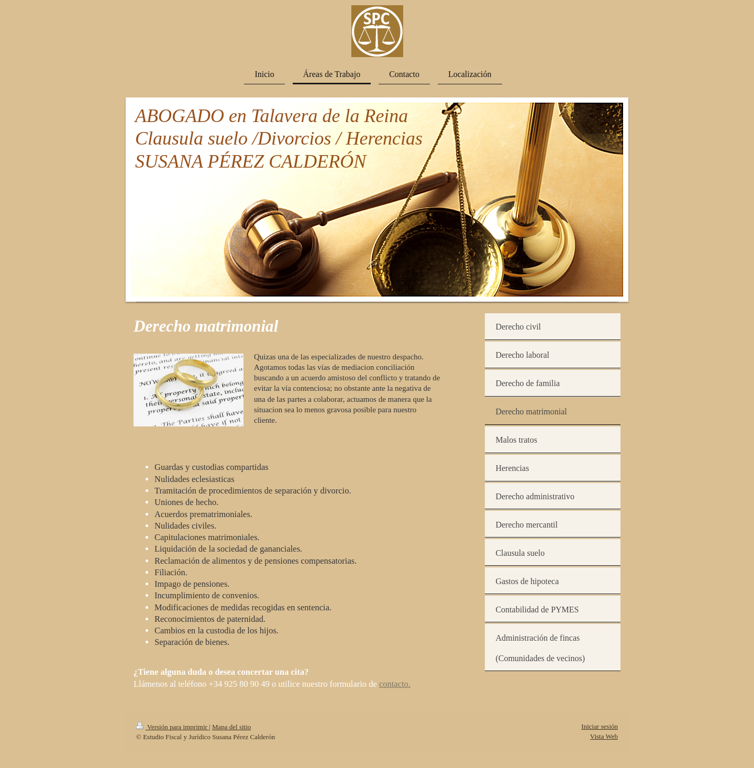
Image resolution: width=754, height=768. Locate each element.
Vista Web (604, 736)
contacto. (395, 684)
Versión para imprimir (172, 727)
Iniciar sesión (599, 726)
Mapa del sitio (231, 727)
